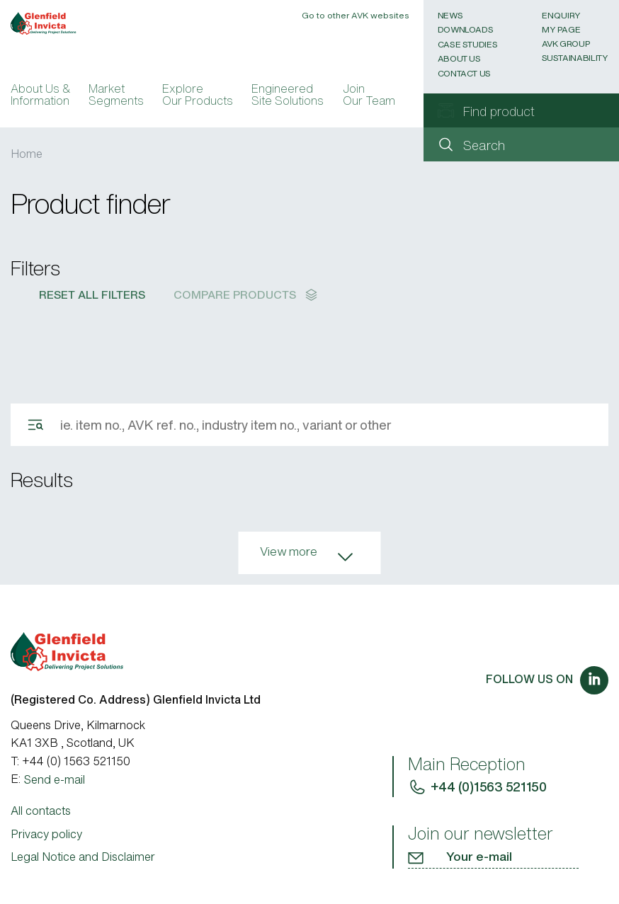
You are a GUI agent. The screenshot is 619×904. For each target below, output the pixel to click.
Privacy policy (46, 833)
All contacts (41, 810)
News (450, 15)
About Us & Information (40, 96)
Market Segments (116, 96)
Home (26, 153)
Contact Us (464, 73)
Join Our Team (369, 96)
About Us (459, 58)
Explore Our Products (197, 96)
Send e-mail (54, 779)
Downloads (466, 29)
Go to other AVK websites (355, 15)
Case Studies (468, 44)
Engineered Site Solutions (287, 96)
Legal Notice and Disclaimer (83, 856)
